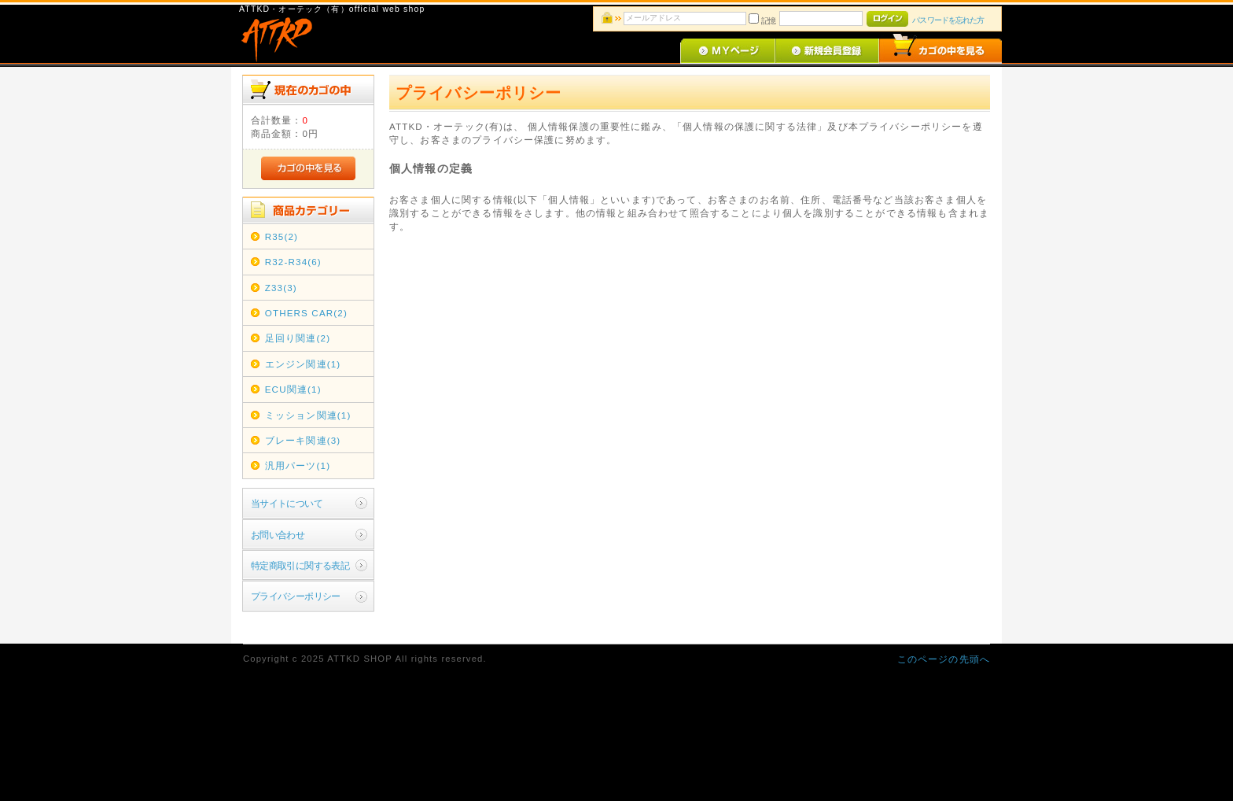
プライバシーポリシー (295, 596)
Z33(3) (281, 287)
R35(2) (281, 236)
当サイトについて (286, 503)
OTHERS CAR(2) (306, 313)
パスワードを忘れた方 (948, 20)
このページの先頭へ (943, 659)
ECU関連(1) (293, 389)
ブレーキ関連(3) (303, 440)
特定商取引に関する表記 (300, 565)
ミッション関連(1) (308, 415)
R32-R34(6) (293, 262)
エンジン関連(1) (303, 364)
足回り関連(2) (297, 338)
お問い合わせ (278, 535)
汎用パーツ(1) (297, 465)
